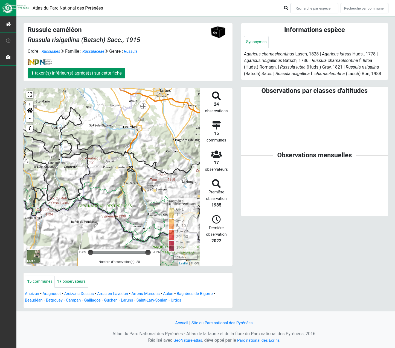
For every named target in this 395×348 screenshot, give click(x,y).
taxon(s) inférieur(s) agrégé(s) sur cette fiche (76, 73)
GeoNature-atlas (186, 340)
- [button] (29, 118)
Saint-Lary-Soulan (165, 300)
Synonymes (257, 42)
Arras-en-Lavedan (120, 294)
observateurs (75, 281)
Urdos (191, 300)
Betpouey (59, 300)
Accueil (179, 322)
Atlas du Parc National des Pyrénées (68, 8)
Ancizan (32, 294)
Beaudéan (37, 300)
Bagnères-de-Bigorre (209, 294)
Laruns (137, 300)
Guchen (120, 300)
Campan (80, 300)
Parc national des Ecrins (259, 340)
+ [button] (29, 104)
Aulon (180, 294)
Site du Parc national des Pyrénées (222, 322)
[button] (29, 111)
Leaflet (183, 263)
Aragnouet (54, 294)
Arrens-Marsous (156, 294)
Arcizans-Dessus (83, 294)
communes (41, 281)
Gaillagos (100, 300)
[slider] (90, 252)
